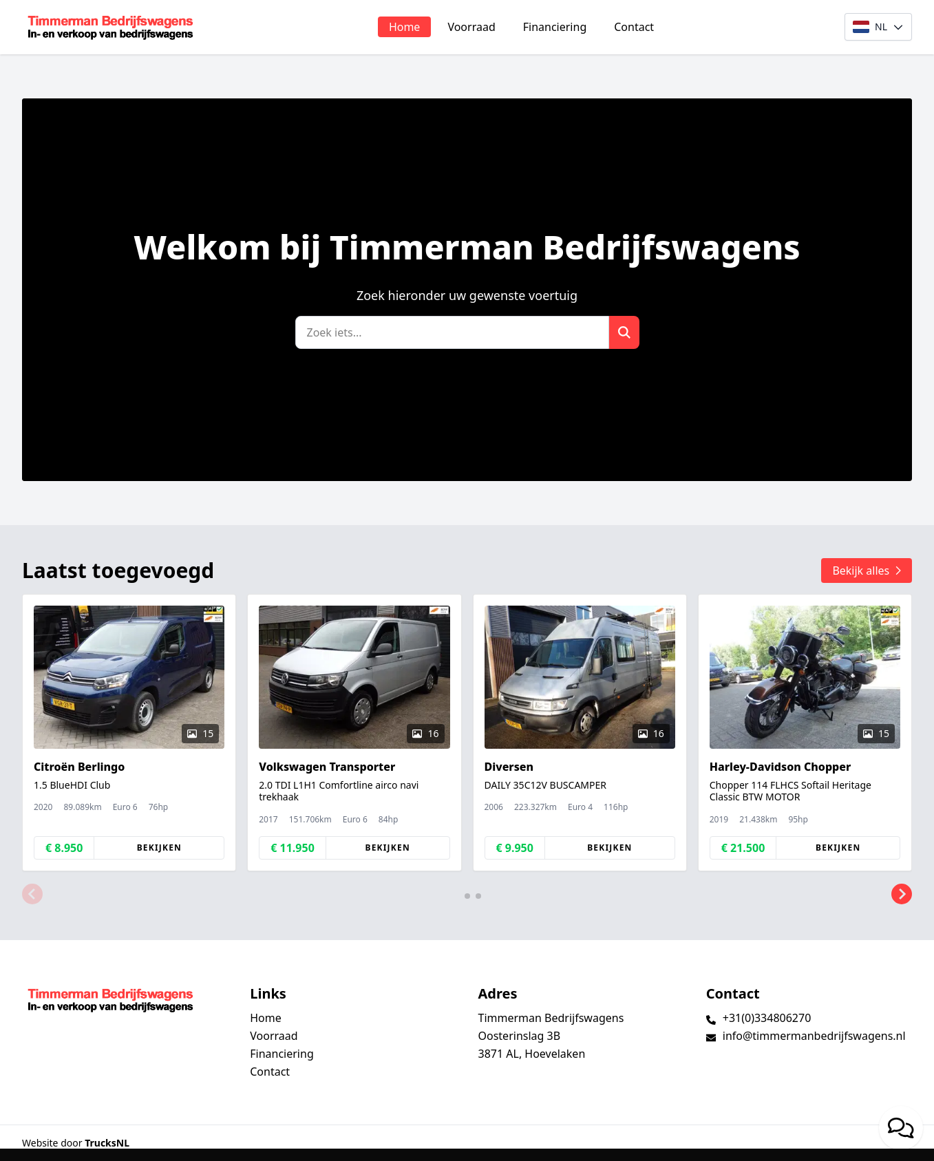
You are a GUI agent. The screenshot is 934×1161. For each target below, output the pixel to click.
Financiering (554, 26)
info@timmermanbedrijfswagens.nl (814, 1035)
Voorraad (471, 26)
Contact (634, 26)
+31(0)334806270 (767, 1017)
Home (405, 26)
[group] (129, 732)
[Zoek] (452, 332)
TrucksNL (107, 1142)
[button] (32, 894)
